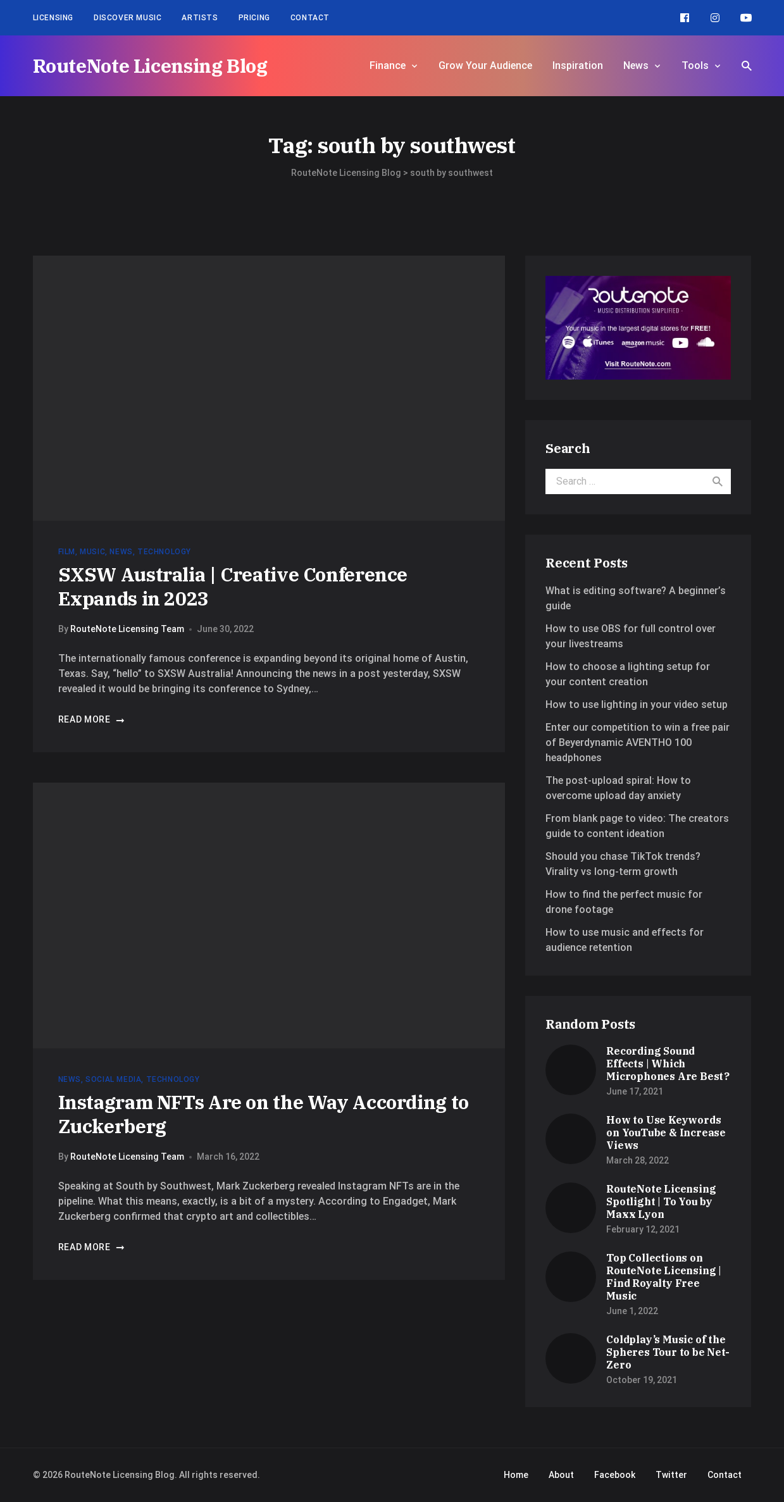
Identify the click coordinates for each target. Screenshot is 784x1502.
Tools (695, 65)
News (636, 65)
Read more (91, 719)
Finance (388, 65)
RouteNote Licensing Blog (150, 65)
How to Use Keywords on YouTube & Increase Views (666, 1132)
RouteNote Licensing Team (127, 629)
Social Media (113, 1079)
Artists (200, 17)
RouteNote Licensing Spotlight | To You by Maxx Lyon (661, 1201)
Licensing (53, 17)
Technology (164, 551)
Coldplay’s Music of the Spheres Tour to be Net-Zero (667, 1352)
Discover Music (127, 17)
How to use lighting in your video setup (636, 704)
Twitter (671, 1475)
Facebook (614, 1475)
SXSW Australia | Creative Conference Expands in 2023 (233, 586)
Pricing (254, 17)
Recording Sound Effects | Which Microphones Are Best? (668, 1064)
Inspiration (577, 65)
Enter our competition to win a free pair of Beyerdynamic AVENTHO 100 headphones (637, 742)
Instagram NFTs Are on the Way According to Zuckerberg (263, 1113)
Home (516, 1475)
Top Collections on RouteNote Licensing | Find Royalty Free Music (663, 1276)
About (561, 1475)
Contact (310, 17)
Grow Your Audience (485, 65)
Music (92, 551)
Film (66, 551)
